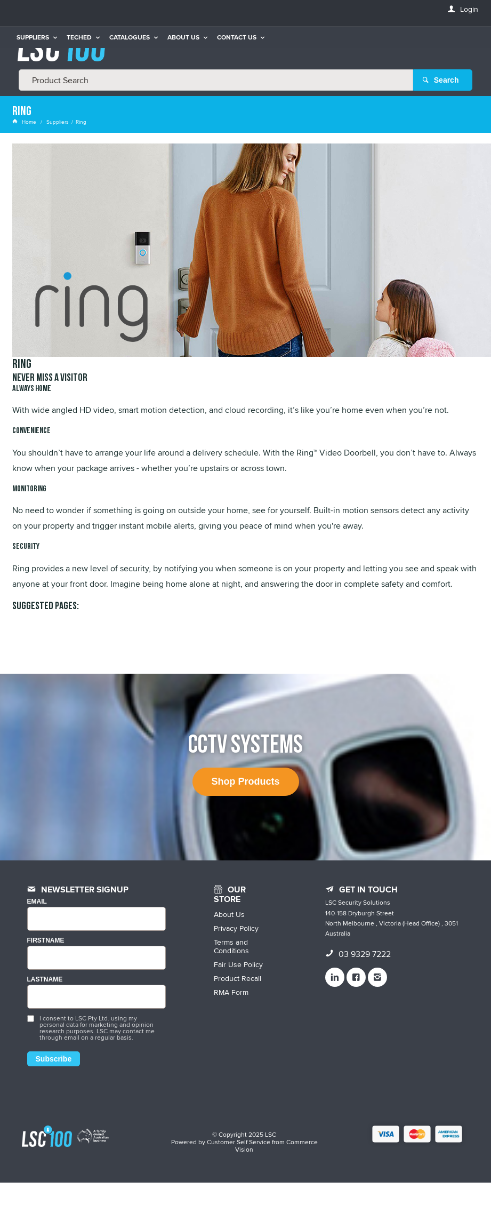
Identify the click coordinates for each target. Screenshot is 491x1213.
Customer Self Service (238, 1141)
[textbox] (216, 80)
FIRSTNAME (46, 940)
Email (37, 901)
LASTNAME (45, 979)
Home (25, 121)
